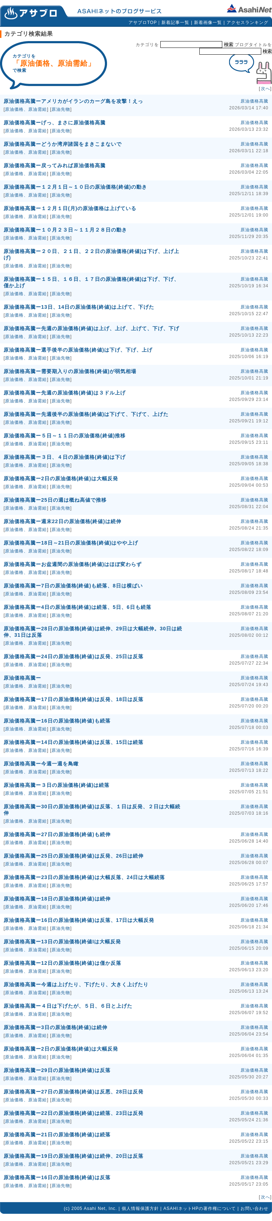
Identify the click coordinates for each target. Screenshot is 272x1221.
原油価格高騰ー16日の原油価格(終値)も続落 (57, 721)
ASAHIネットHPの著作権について (200, 1208)
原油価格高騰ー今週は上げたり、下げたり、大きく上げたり (76, 984)
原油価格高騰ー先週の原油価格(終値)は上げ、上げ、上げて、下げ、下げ (91, 328)
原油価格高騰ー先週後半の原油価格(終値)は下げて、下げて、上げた (86, 414)
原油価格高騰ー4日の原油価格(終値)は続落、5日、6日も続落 (77, 607)
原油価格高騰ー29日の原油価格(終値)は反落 (57, 1070)
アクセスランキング (247, 22)
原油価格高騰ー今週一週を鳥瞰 (41, 763)
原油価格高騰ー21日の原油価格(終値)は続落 (57, 1134)
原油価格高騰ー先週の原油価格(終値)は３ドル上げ (65, 393)
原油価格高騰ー (22, 678)
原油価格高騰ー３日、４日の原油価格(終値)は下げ (65, 457)
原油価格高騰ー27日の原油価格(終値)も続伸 (57, 834)
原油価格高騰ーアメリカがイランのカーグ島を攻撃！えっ (73, 101)
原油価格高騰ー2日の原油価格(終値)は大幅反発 (61, 478)
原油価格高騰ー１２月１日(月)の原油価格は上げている (70, 208)
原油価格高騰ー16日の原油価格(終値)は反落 (57, 1177)
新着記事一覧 (175, 22)
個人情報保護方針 (140, 1208)
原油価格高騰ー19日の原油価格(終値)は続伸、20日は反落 (74, 1156)
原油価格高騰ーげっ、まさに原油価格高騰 (55, 122)
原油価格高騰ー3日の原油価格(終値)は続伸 (55, 1027)
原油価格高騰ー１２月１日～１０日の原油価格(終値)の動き (75, 187)
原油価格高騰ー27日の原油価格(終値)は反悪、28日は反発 (74, 1092)
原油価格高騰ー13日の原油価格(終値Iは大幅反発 (62, 941)
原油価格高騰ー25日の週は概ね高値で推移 (55, 500)
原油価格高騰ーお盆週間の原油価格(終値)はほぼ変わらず (73, 564)
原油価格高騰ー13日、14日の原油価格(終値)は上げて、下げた (79, 307)
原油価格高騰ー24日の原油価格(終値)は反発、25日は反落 (74, 656)
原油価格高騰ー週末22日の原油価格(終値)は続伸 (62, 521)
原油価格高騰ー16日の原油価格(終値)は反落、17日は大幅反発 (79, 920)
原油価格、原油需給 (26, 109)
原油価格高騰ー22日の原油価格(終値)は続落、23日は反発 (74, 1113)
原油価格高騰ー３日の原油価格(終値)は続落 (57, 785)
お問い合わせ (254, 1208)
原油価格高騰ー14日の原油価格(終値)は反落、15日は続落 (74, 742)
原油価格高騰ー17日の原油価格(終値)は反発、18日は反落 (74, 699)
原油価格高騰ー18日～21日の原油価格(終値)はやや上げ (71, 543)
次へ (265, 88)
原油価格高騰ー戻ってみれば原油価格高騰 (55, 165)
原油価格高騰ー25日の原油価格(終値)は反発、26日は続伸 (74, 856)
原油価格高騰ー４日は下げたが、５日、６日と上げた (68, 1006)
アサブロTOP (142, 22)
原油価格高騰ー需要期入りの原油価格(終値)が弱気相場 (70, 371)
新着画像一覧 (208, 22)
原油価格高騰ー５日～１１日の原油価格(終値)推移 (65, 435)
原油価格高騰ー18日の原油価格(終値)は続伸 (57, 899)
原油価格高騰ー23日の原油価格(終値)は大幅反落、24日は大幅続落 (84, 877)
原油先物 (61, 109)
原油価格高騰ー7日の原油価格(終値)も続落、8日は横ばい (73, 586)
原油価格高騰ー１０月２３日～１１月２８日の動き (65, 230)
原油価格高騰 (254, 101)
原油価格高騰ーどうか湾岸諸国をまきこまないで (63, 144)
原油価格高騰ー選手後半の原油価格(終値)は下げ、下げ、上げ (78, 350)
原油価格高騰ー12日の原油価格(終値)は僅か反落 (62, 963)
